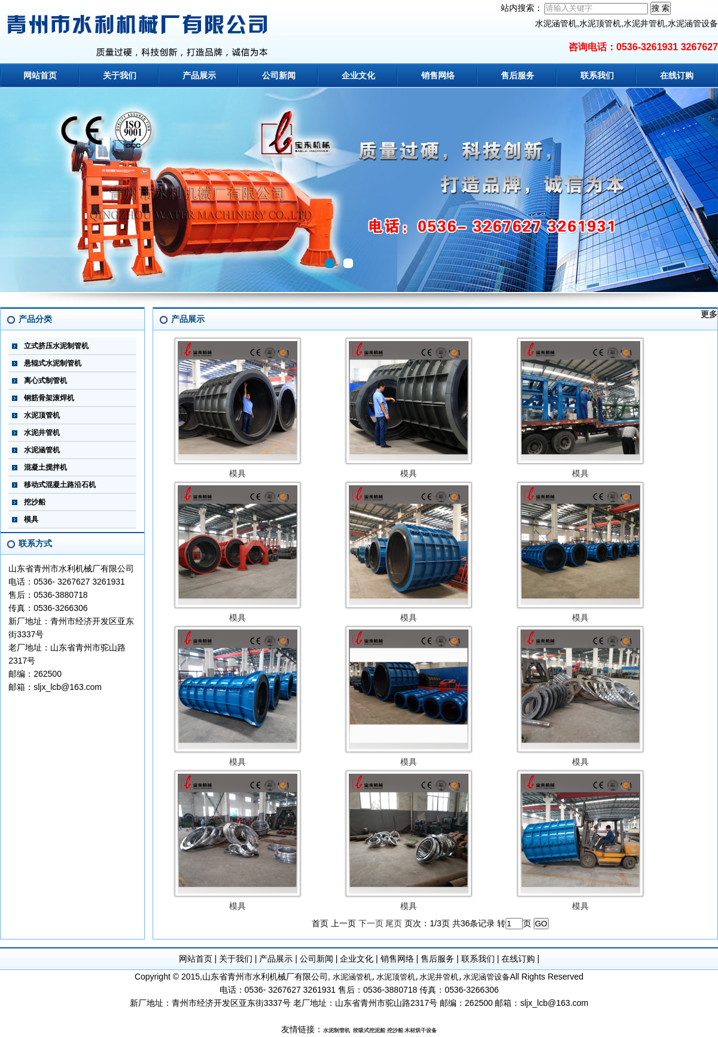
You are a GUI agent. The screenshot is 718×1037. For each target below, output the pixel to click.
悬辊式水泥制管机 (52, 363)
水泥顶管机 (42, 415)
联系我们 (597, 75)
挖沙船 (34, 502)
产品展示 (199, 75)
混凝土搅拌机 (45, 467)
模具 (31, 519)
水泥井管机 (42, 432)
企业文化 (358, 75)
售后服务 (517, 75)
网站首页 (40, 75)
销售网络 (438, 75)
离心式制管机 (45, 380)
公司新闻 (279, 75)
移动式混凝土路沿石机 (60, 485)
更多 (709, 314)
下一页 (371, 923)
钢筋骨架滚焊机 (49, 398)
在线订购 (676, 75)
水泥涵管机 (42, 450)
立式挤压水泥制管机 (56, 346)
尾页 (393, 923)
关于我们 (119, 75)
